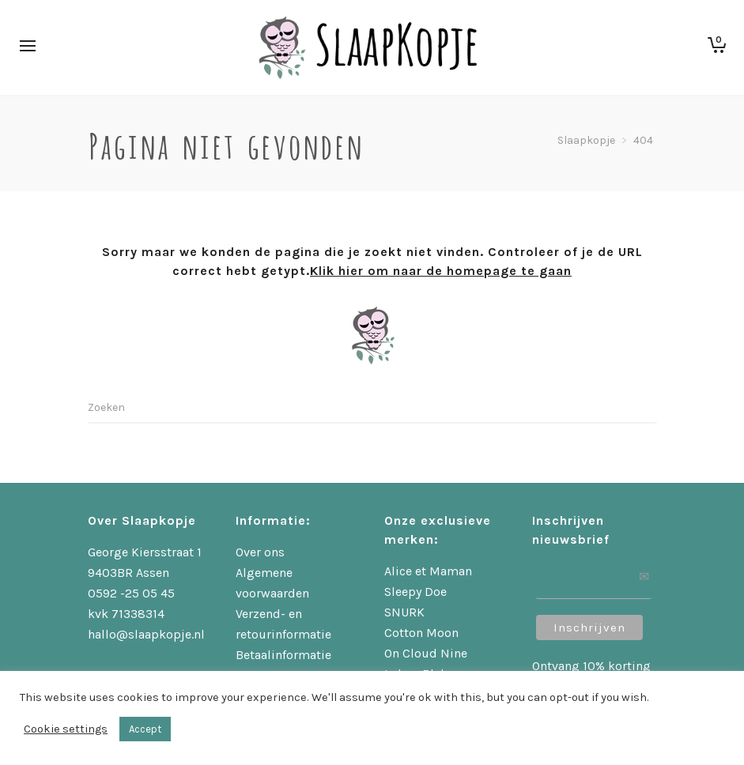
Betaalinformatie (283, 654)
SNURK (404, 612)
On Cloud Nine (425, 653)
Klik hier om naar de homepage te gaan (441, 270)
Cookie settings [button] (66, 729)
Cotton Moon (421, 632)
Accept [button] (145, 729)
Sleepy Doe (415, 591)
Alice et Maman (428, 570)
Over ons (260, 552)
